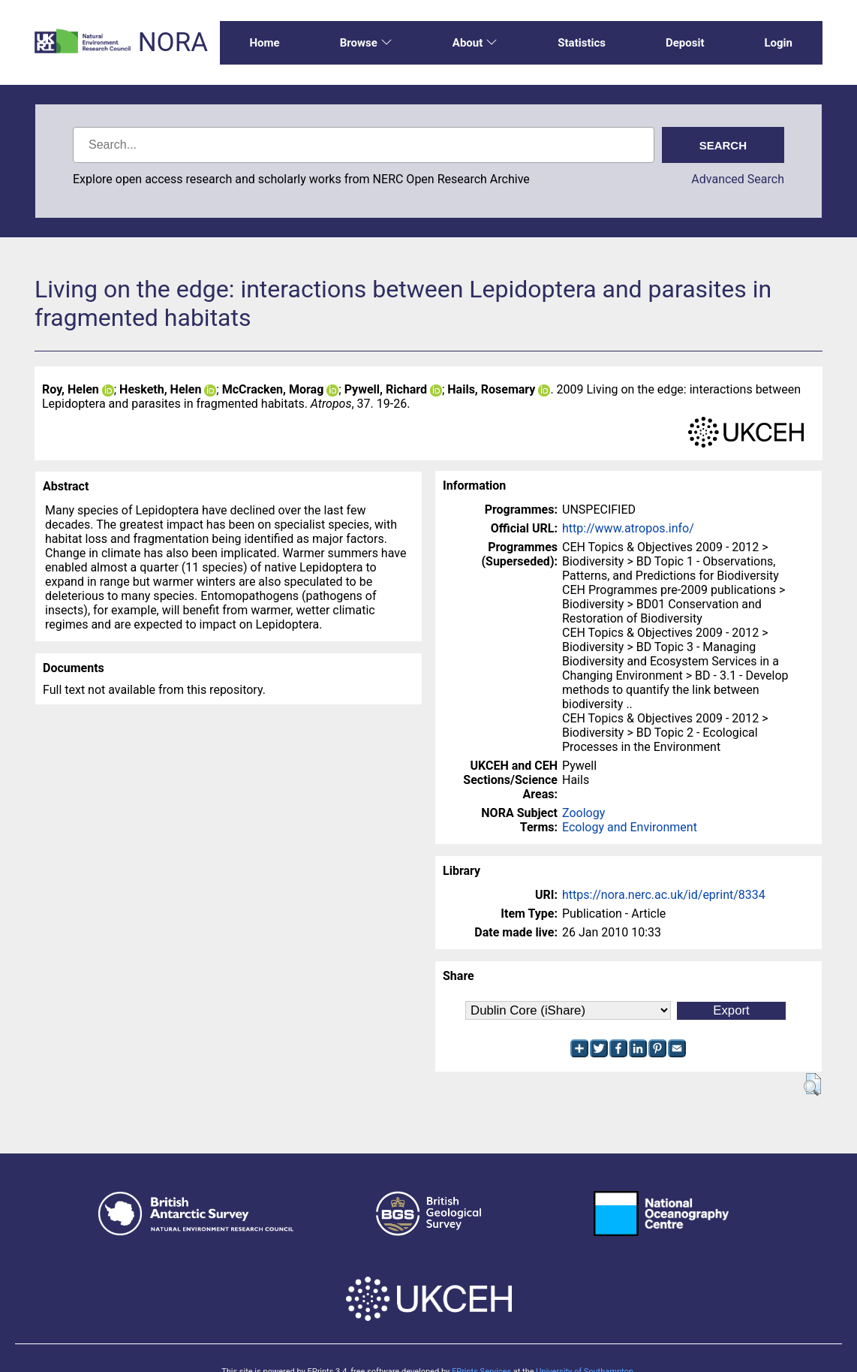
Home (265, 43)
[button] (812, 1084)
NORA (173, 42)
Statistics (582, 43)
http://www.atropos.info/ (628, 528)
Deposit (685, 43)
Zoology (583, 813)
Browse (366, 43)
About (475, 43)
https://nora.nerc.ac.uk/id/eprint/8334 (663, 895)
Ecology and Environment (629, 827)
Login (778, 43)
